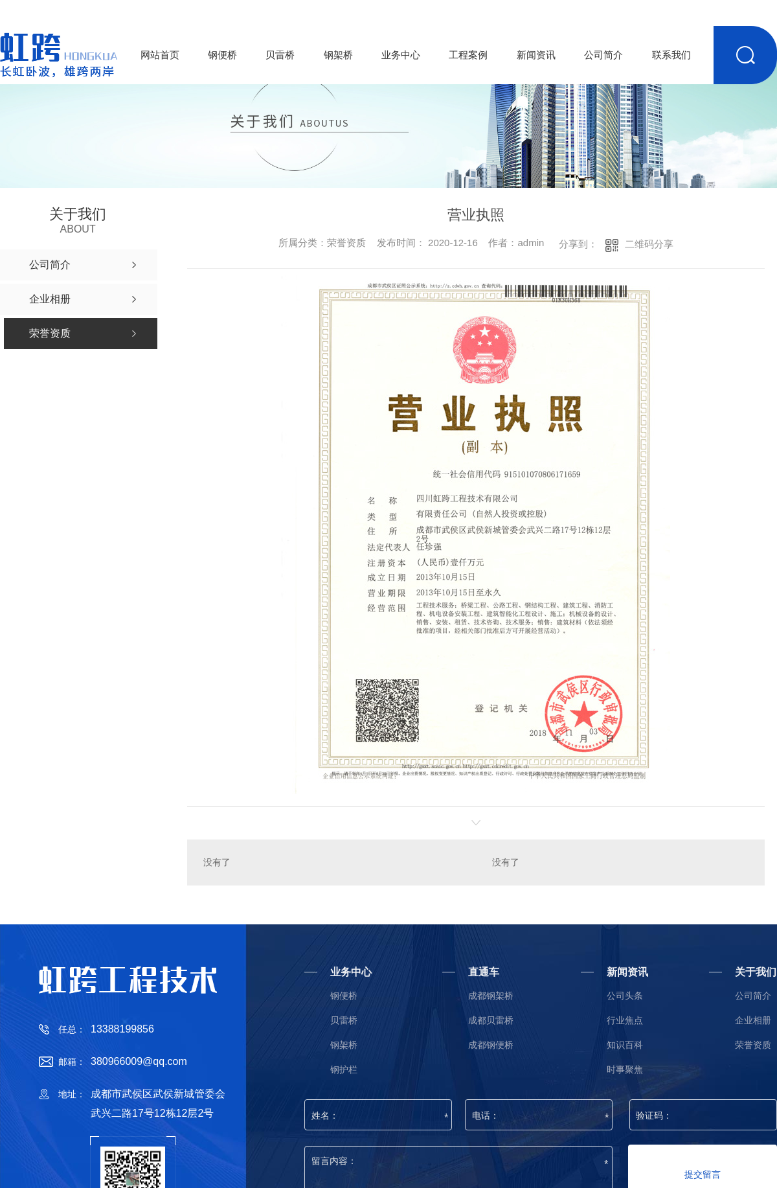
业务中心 (400, 54)
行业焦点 (625, 1020)
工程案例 (468, 54)
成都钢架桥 (490, 996)
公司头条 (625, 996)
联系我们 (671, 54)
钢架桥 (338, 54)
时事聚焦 (625, 1070)
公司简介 (603, 54)
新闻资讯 (536, 54)
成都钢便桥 (490, 1045)
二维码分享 (649, 243)
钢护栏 (343, 1070)
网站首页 (160, 54)
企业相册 (753, 1020)
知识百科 (625, 1045)
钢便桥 (222, 54)
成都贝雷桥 (490, 1020)
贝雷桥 (280, 54)
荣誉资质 (753, 1045)
